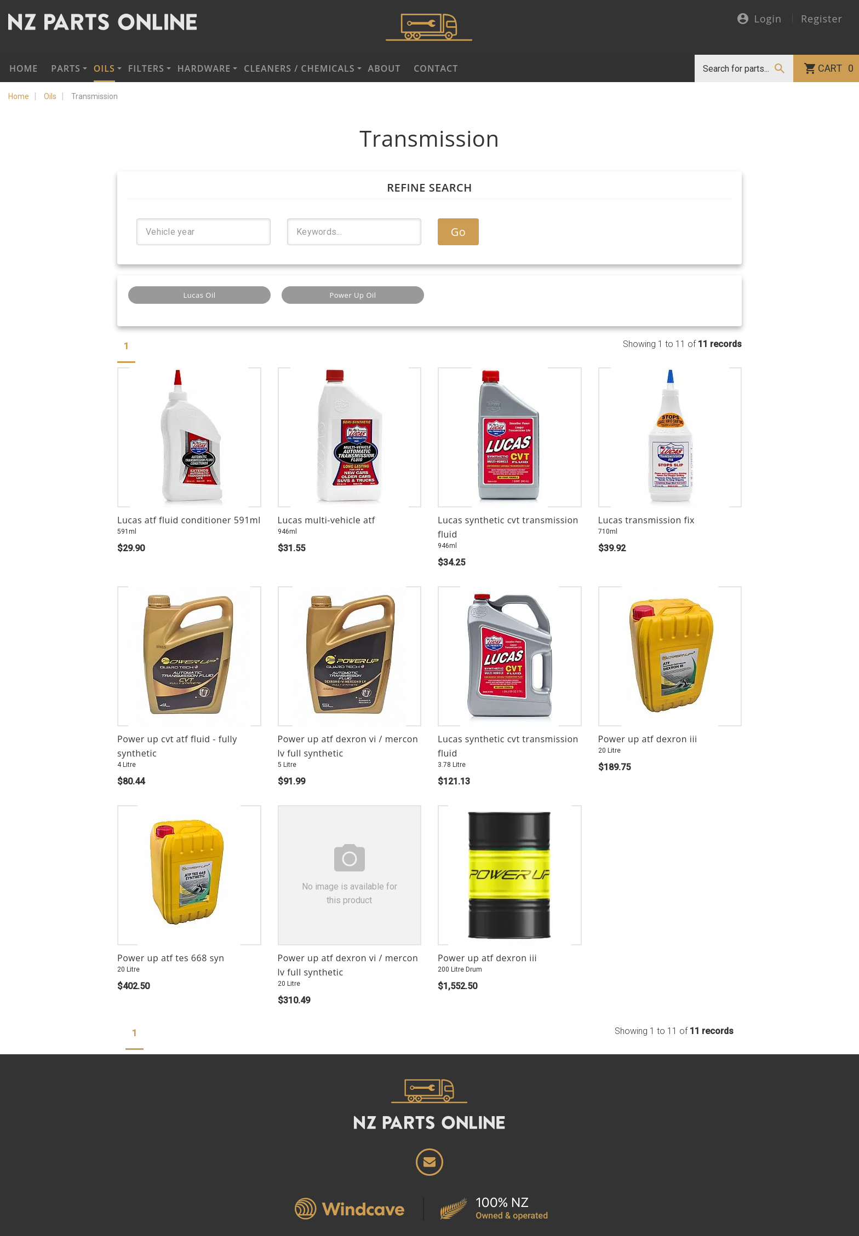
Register (822, 19)
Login (759, 19)
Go (458, 231)
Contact (436, 68)
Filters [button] (146, 68)
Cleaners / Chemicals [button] (299, 68)
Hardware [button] (204, 68)
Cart (836, 68)
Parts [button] (65, 68)
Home (23, 68)
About (384, 68)
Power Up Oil (352, 295)
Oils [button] (104, 68)
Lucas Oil (200, 295)
